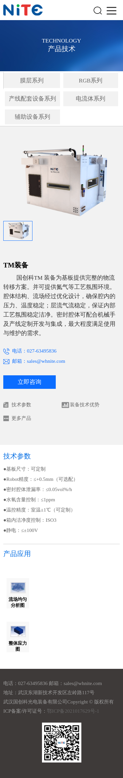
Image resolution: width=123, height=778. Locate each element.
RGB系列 (90, 80)
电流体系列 (90, 98)
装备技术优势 (84, 404)
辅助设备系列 (32, 116)
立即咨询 (29, 382)
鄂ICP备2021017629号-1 (73, 711)
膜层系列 (32, 80)
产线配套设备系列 (32, 98)
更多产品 (21, 418)
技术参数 (21, 404)
